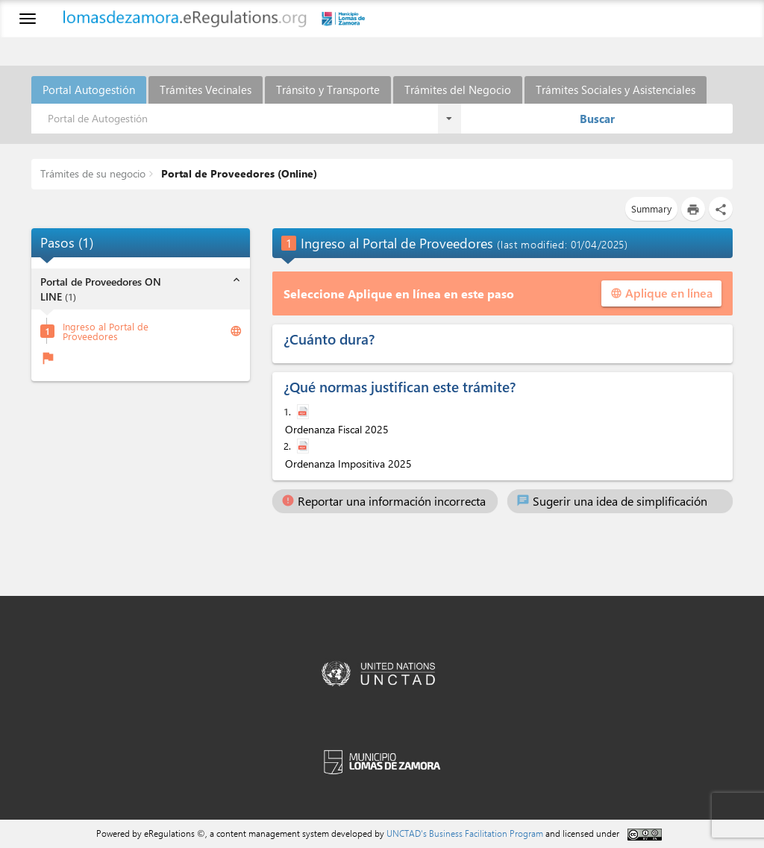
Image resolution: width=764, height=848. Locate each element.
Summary (651, 208)
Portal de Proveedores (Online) (237, 173)
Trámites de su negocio (92, 173)
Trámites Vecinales (205, 89)
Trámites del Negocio (457, 89)
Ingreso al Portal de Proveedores (105, 331)
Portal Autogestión (89, 89)
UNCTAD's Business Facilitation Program (464, 833)
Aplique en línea (661, 293)
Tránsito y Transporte (328, 89)
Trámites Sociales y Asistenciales (615, 89)
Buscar (597, 118)
